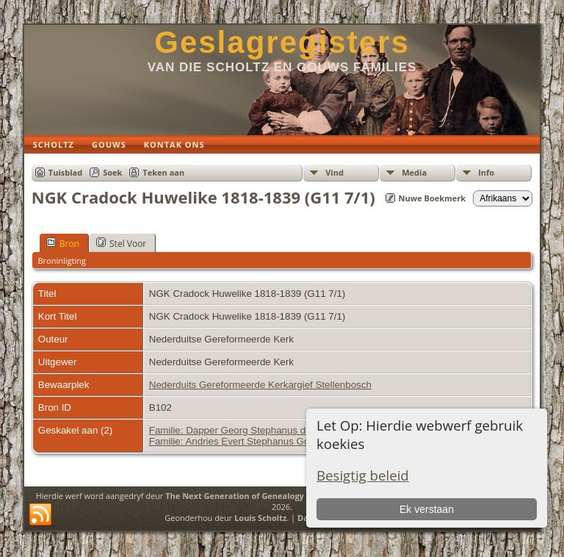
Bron (62, 243)
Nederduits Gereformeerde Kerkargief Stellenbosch (260, 384)
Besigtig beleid (363, 475)
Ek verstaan (427, 509)
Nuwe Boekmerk (432, 198)
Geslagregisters (282, 42)
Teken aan (163, 172)
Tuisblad (65, 172)
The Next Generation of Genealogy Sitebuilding (259, 495)
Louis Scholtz (260, 517)
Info (486, 172)
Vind (334, 172)
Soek (112, 172)
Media (414, 172)
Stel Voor (121, 243)
